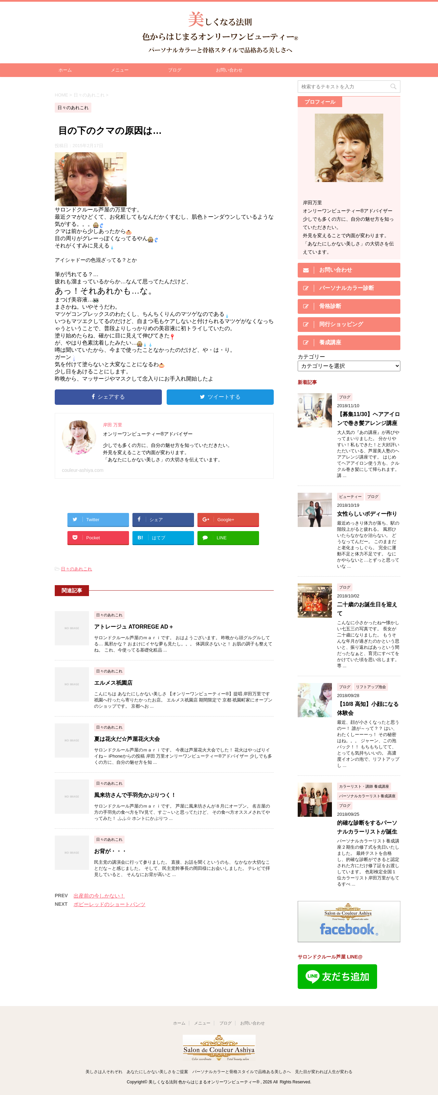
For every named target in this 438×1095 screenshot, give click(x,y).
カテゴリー (311, 357)
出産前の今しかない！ (99, 896)
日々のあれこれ (76, 568)
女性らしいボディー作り (367, 514)
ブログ (174, 70)
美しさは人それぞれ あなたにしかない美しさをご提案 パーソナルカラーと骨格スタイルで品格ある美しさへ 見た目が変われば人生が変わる (219, 1071)
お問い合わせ (229, 70)
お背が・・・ (110, 851)
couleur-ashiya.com (82, 470)
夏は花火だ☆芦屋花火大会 (127, 739)
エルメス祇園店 (113, 683)
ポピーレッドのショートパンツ (109, 904)
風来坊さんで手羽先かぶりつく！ (135, 795)
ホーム (65, 70)
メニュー (120, 70)
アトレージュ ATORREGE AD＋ (134, 627)
